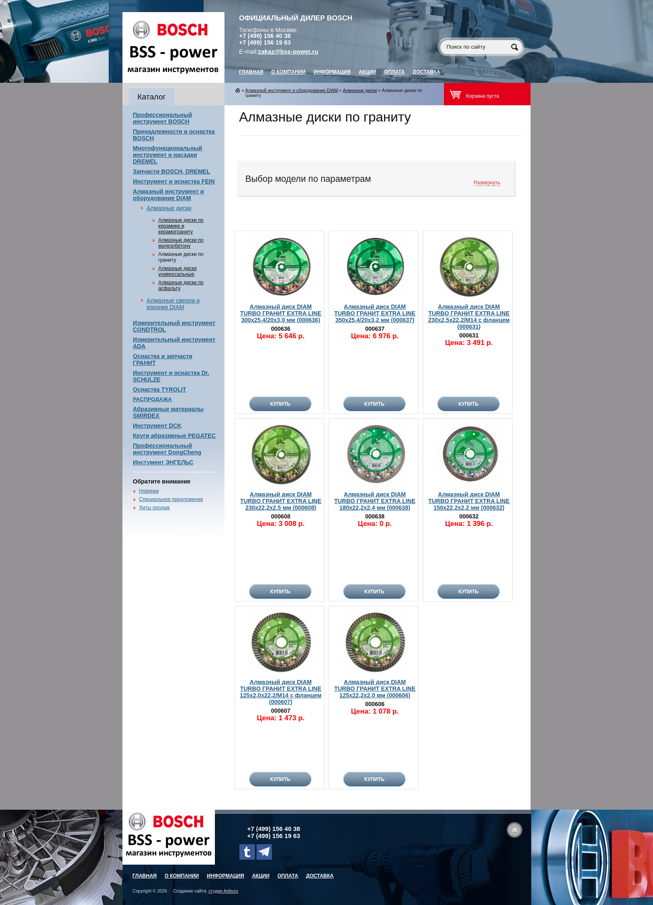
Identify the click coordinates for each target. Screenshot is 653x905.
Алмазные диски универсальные (177, 271)
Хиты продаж (154, 508)
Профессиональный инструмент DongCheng (167, 449)
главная (251, 72)
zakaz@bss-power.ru (288, 51)
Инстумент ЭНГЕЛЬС (163, 462)
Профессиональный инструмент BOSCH (162, 118)
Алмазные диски (169, 208)
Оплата (394, 72)
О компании (288, 72)
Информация (332, 72)
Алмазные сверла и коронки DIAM (173, 303)
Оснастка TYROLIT (159, 389)
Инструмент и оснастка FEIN (174, 181)
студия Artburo (223, 890)
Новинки (149, 491)
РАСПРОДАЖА (152, 399)
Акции (367, 72)
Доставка (426, 72)
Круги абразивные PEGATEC (174, 435)
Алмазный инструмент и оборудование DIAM (168, 194)
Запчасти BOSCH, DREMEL (171, 171)
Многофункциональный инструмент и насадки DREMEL (167, 155)
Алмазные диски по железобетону (181, 243)
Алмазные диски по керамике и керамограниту (181, 226)
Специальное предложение (171, 499)
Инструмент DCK (157, 425)
